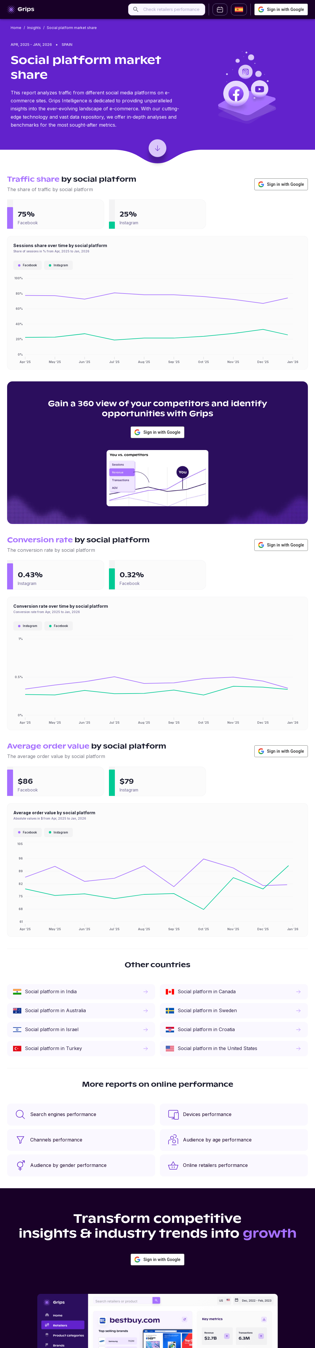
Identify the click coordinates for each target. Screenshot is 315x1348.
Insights (34, 27)
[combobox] (172, 9)
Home (16, 27)
